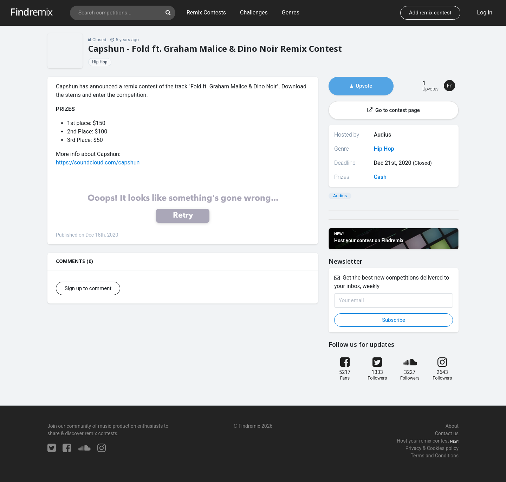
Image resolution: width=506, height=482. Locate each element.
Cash (380, 177)
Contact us (447, 433)
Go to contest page (393, 110)
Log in (484, 12)
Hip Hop (99, 62)
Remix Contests (206, 12)
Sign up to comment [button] (88, 288)
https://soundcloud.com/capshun (98, 162)
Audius (340, 195)
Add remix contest (430, 13)
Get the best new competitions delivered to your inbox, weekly (391, 281)
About (452, 426)
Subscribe (393, 320)
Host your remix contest (423, 441)
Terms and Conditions (434, 455)
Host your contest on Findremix (368, 240)
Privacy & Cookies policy (432, 448)
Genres (290, 12)
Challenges (254, 12)
